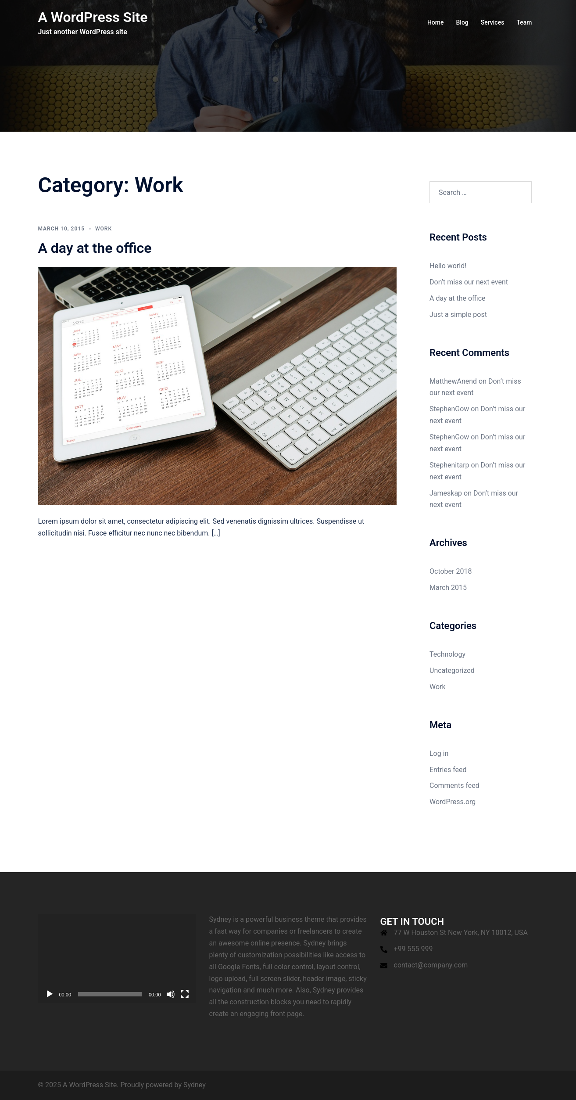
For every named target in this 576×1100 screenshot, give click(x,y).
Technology (447, 654)
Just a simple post (458, 314)
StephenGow (449, 409)
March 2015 (448, 587)
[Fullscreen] (184, 994)
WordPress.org (452, 802)
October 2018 (450, 571)
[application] (117, 958)
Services (492, 22)
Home (435, 22)
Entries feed (448, 770)
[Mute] (170, 994)
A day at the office (95, 248)
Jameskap (445, 493)
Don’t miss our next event (468, 282)
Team (524, 22)
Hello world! (447, 266)
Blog (462, 22)
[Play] (49, 994)
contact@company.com (431, 965)
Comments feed (454, 785)
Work (103, 229)
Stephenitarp (449, 465)
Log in (438, 753)
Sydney (194, 1085)
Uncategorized (452, 670)
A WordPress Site (93, 17)
